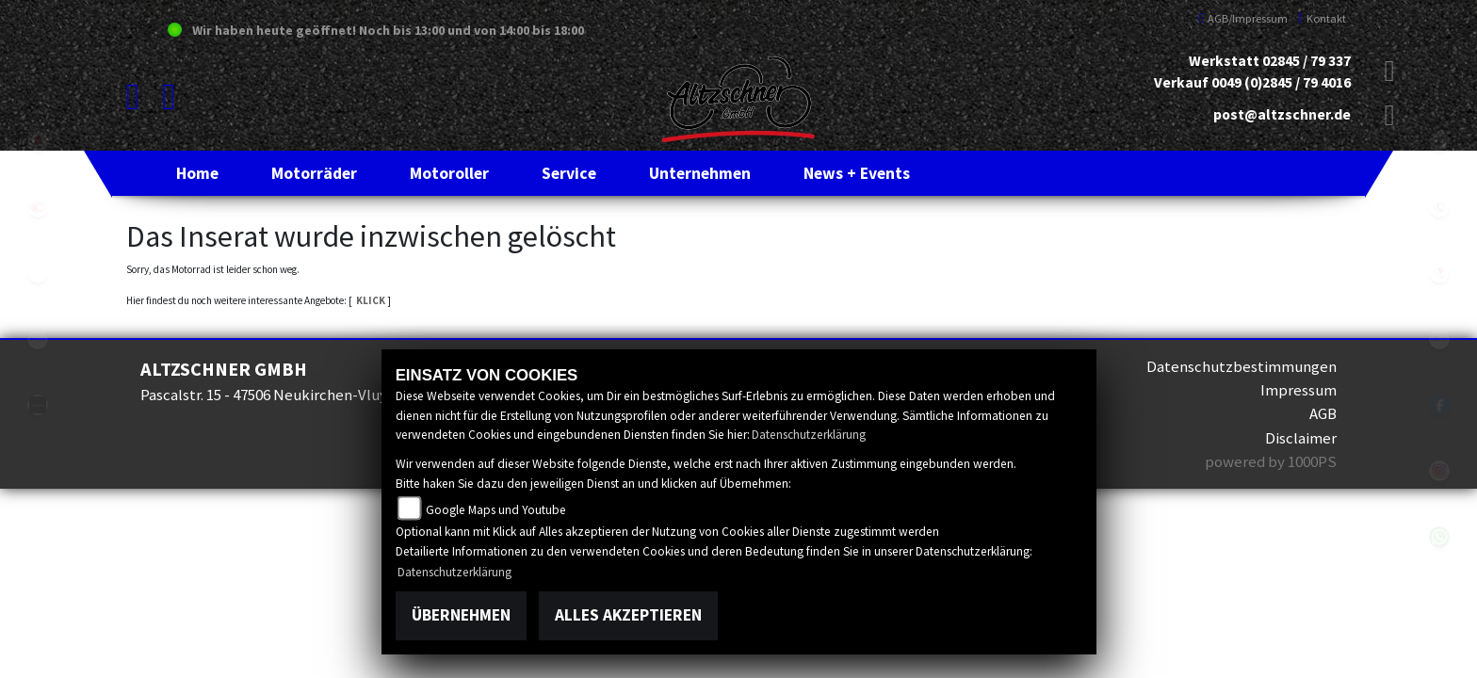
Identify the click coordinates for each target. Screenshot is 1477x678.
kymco (37, 207)
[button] (314, 173)
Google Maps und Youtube (496, 510)
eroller (37, 273)
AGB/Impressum (1244, 18)
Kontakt (1321, 18)
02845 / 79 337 (1306, 61)
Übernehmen (461, 615)
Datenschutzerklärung (809, 435)
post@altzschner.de (1282, 114)
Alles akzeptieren (628, 615)
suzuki (37, 141)
